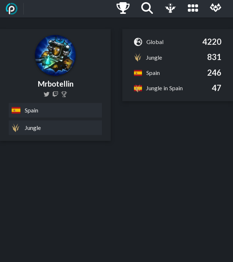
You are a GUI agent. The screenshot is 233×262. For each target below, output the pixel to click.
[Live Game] (170, 8)
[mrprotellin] (55, 94)
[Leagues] (193, 8)
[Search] (147, 8)
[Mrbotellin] (64, 94)
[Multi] (215, 8)
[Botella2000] (46, 94)
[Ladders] (123, 8)
